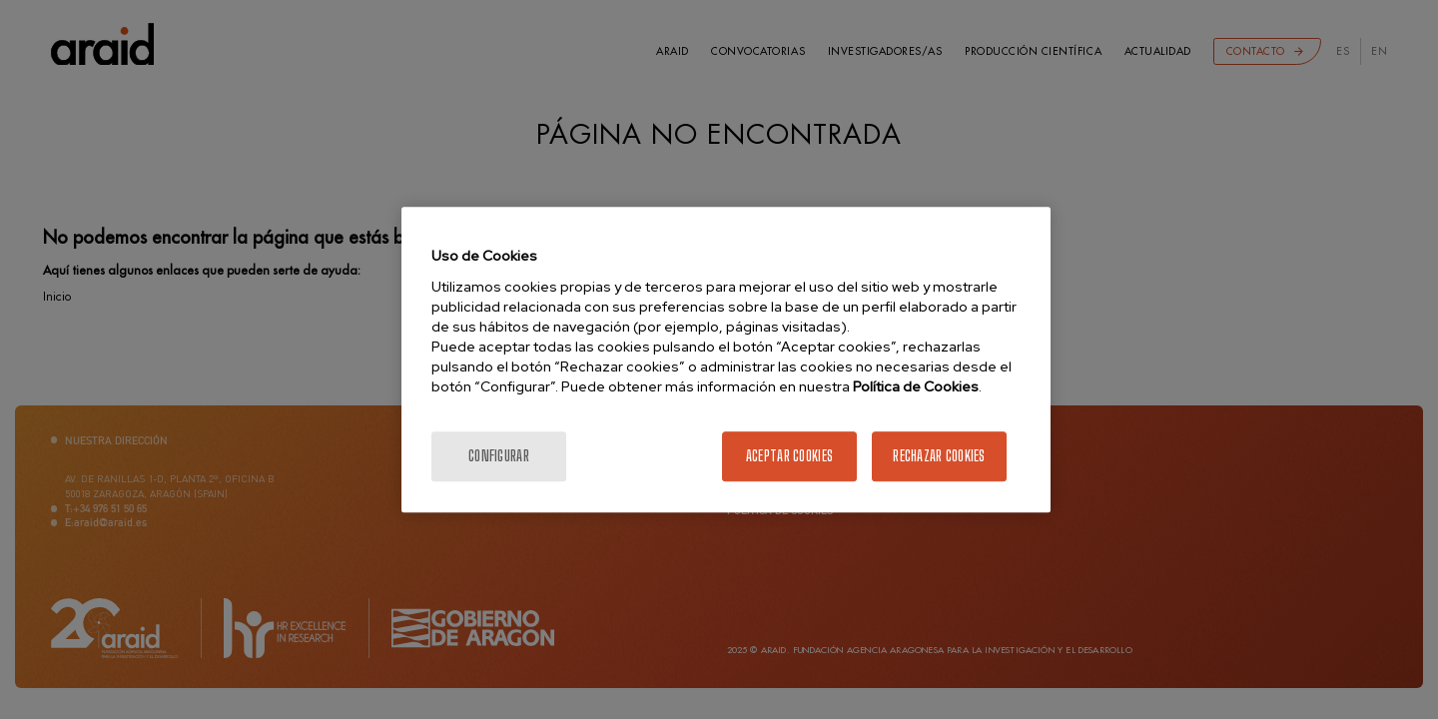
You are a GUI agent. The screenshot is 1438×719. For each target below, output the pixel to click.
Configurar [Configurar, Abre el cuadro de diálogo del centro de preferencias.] (498, 455)
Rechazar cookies (939, 455)
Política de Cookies (916, 386)
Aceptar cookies (789, 455)
